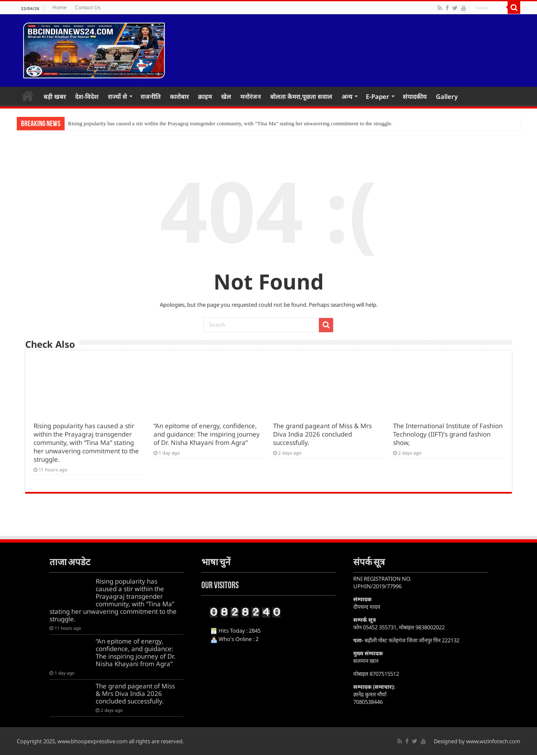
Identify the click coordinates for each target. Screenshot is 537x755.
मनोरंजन (250, 96)
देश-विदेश (87, 96)
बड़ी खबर (55, 96)
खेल (226, 96)
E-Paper (377, 96)
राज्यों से (117, 96)
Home (59, 7)
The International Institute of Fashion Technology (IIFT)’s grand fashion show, (448, 434)
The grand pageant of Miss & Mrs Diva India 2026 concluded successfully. (322, 434)
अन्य (346, 96)
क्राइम (205, 96)
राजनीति (151, 96)
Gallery (447, 96)
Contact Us (88, 7)
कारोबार (179, 96)
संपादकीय (415, 96)
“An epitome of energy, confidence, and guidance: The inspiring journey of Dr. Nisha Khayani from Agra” (207, 434)
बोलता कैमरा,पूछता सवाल (301, 96)
